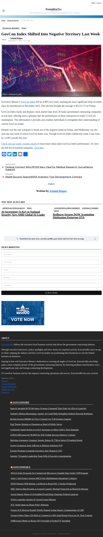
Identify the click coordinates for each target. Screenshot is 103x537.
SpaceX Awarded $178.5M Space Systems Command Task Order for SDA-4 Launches (48, 408)
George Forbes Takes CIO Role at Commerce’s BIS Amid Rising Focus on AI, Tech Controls (51, 515)
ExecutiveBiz (7, 344)
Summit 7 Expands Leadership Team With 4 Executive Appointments (40, 456)
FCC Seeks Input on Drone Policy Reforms (30, 505)
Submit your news (8, 390)
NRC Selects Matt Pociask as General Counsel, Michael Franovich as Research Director (49, 489)
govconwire (21, 402)
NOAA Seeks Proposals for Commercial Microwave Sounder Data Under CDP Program (49, 473)
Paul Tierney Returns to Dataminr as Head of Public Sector (36, 424)
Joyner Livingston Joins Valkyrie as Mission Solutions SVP (36, 445)
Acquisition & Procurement (67, 208)
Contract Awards (90, 208)
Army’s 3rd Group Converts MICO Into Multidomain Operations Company (44, 478)
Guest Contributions (8, 387)
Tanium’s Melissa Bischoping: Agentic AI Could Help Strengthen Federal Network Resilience (51, 414)
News (29, 208)
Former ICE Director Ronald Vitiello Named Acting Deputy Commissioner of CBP (47, 510)
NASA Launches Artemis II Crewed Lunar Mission (33, 499)
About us (4, 381)
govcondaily (22, 467)
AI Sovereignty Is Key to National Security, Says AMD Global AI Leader (23, 213)
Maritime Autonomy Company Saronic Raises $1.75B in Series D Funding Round (46, 440)
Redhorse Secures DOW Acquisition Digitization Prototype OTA (73, 216)
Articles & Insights (8, 384)
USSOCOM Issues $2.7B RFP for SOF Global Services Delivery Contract (43, 435)
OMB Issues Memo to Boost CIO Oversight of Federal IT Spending (40, 521)
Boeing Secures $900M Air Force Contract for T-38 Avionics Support (40, 419)
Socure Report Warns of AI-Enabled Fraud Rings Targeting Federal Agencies (44, 494)
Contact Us (5, 392)
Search (95, 239)
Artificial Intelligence (13, 208)
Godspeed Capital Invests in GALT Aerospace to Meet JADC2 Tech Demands (44, 430)
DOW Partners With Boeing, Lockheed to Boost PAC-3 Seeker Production (43, 484)
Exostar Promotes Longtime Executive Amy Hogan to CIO (36, 451)
